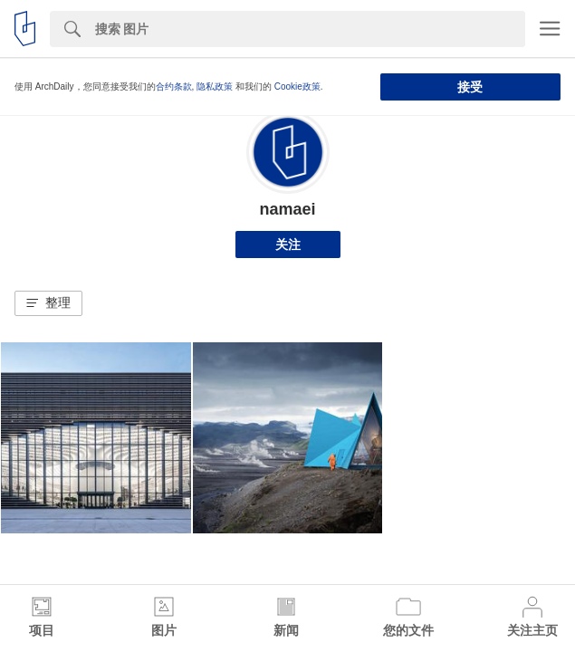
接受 (470, 87)
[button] (48, 303)
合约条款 (174, 86)
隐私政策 (214, 86)
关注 (288, 244)
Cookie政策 (297, 86)
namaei (287, 209)
